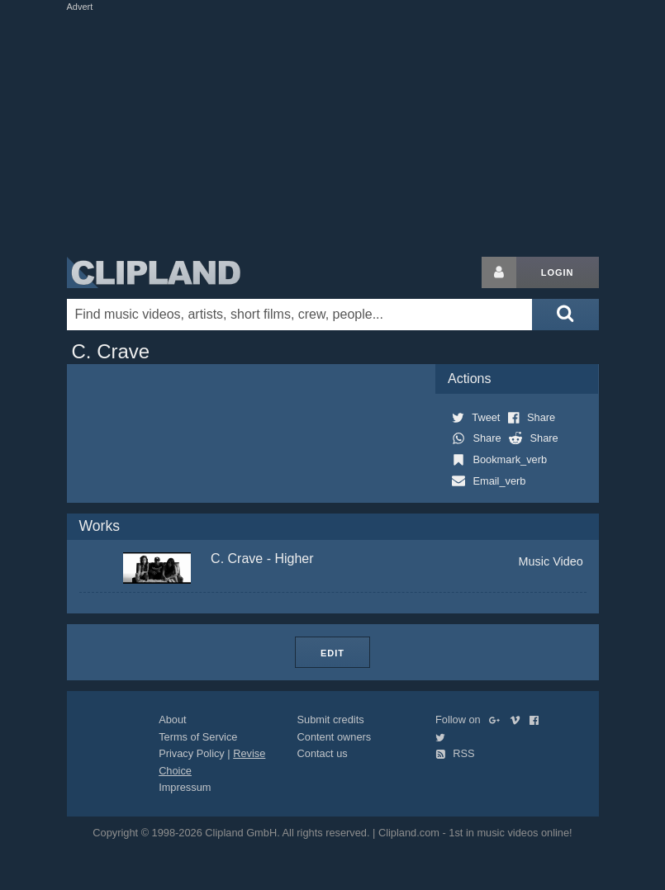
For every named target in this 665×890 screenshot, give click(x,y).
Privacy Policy (192, 753)
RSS (455, 753)
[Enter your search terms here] (300, 314)
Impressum (185, 787)
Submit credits (330, 719)
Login (557, 272)
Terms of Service (198, 737)
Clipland (153, 272)
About (172, 719)
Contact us (322, 753)
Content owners (334, 737)
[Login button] (499, 272)
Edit (332, 653)
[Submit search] (565, 314)
